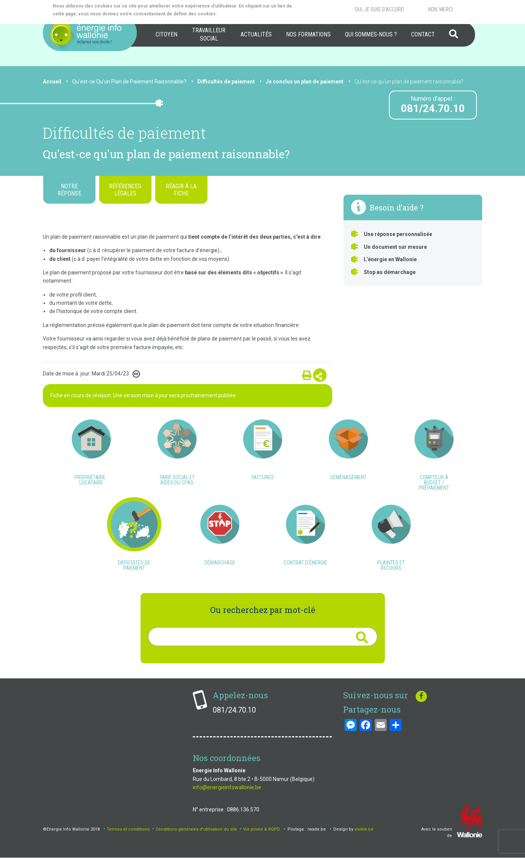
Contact (423, 34)
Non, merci (440, 9)
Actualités (256, 34)
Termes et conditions (128, 829)
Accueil (52, 82)
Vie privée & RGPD (261, 829)
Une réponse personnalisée (398, 234)
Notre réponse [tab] (69, 190)
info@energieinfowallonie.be (227, 787)
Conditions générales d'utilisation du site (196, 829)
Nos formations (308, 34)
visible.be (364, 829)
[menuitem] (166, 34)
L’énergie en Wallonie (390, 259)
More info (248, 14)
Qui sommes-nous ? (371, 34)
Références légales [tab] (125, 190)
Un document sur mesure (395, 247)
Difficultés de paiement (226, 82)
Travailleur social (208, 34)
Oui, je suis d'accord (379, 9)
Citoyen (166, 34)
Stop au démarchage (390, 272)
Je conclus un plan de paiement (304, 82)
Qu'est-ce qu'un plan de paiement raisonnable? (408, 82)
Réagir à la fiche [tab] (181, 190)
